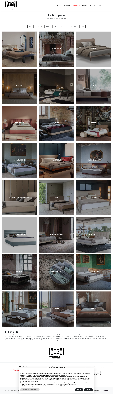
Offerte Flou (76, 5)
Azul (56, 86)
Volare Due (56, 309)
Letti (59, 18)
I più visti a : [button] (73, 26)
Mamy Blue (56, 160)
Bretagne (56, 123)
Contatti (100, 5)
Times (19, 309)
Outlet (84, 5)
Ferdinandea (19, 234)
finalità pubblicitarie (37, 379)
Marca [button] (30, 26)
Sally (93, 49)
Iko (56, 197)
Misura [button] (47, 26)
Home (48, 18)
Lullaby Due (56, 271)
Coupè (93, 123)
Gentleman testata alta (19, 197)
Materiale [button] (39, 26)
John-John (56, 49)
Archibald (19, 123)
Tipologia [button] (62, 26)
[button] (92, 371)
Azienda (59, 5)
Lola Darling (19, 160)
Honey (93, 86)
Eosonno (19, 271)
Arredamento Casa (54, 18)
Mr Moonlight (93, 160)
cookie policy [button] (64, 375)
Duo (19, 49)
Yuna (93, 197)
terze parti (44, 376)
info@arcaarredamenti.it (58, 367)
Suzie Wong (94, 271)
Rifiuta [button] (79, 389)
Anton (93, 309)
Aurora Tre (93, 234)
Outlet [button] (82, 26)
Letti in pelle (63, 18)
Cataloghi (92, 5)
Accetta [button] (88, 389)
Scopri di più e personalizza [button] (30, 389)
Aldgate (19, 86)
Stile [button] (55, 26)
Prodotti (67, 5)
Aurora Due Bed (56, 234)
